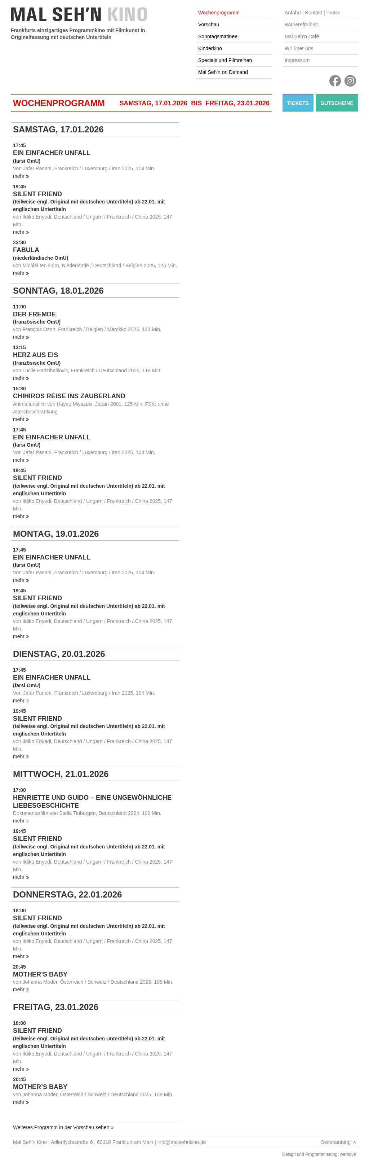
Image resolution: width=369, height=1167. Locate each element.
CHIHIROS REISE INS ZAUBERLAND (69, 396)
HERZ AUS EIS (35, 355)
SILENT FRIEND (37, 194)
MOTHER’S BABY (40, 974)
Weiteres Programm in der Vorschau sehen (61, 1127)
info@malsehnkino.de (181, 1142)
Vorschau (208, 24)
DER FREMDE (34, 314)
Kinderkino (210, 48)
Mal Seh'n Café (302, 36)
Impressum (297, 60)
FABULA (26, 250)
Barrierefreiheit (301, 24)
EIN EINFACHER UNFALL (51, 153)
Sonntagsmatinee (217, 36)
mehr (19, 176)
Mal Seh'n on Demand (223, 72)
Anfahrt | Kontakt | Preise (313, 13)
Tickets (298, 103)
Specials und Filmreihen (225, 60)
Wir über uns (299, 48)
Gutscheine (337, 103)
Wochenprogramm (219, 13)
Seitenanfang (336, 1142)
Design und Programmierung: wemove (319, 1154)
